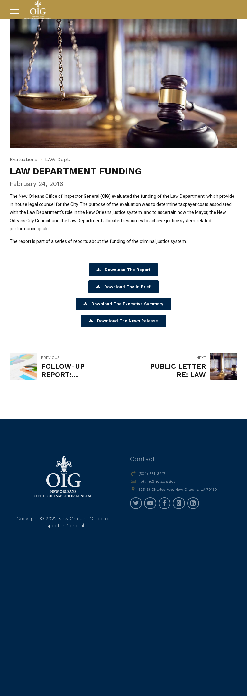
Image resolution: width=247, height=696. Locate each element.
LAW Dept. (57, 159)
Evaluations (23, 159)
